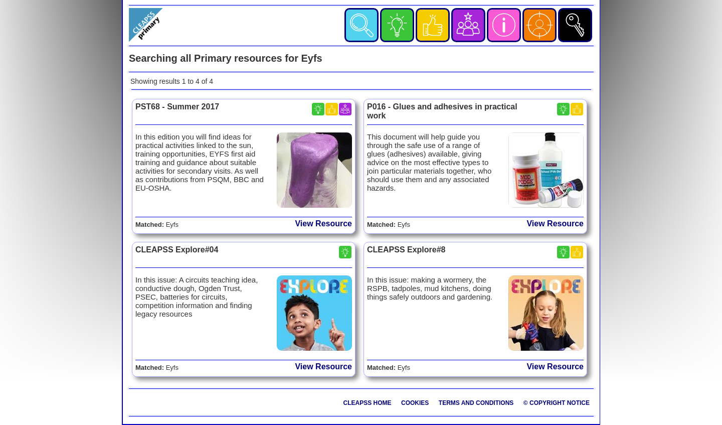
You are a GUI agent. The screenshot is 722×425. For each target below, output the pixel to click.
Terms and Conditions (476, 402)
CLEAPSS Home (367, 402)
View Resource (323, 223)
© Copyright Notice (556, 402)
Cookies (415, 402)
